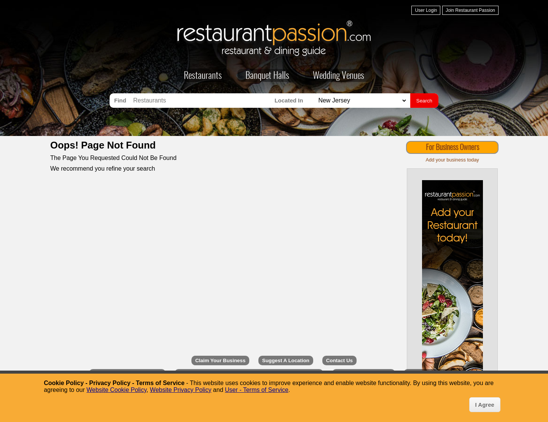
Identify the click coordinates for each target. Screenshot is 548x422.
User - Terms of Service (256, 390)
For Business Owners (452, 148)
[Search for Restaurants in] (361, 100)
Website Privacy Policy (181, 390)
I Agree (484, 404)
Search (424, 101)
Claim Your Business (220, 360)
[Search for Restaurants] (201, 100)
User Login (426, 10)
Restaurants (203, 76)
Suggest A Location (285, 360)
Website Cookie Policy (116, 390)
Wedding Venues (338, 76)
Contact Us (339, 360)
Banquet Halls (267, 76)
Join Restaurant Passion (470, 10)
